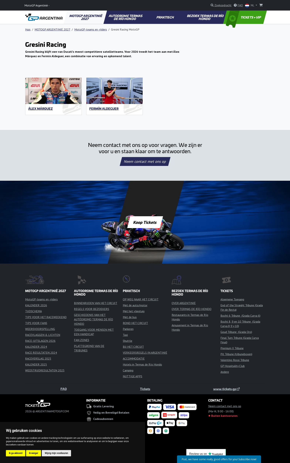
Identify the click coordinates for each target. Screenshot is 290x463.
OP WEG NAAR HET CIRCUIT (141, 299)
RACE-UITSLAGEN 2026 (40, 341)
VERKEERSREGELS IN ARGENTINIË (145, 352)
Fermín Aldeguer (104, 108)
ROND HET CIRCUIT (135, 323)
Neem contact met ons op (145, 161)
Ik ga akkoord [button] (15, 453)
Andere (224, 372)
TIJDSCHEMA (33, 311)
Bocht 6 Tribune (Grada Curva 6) (240, 315)
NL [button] (250, 5)
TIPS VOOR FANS (36, 323)
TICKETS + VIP (244, 17)
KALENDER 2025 (36, 364)
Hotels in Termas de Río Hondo (142, 364)
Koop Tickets (145, 222)
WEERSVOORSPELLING (40, 329)
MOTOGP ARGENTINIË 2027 (86, 17)
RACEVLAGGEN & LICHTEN (42, 335)
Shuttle (127, 341)
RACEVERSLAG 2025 (38, 358)
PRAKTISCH (165, 17)
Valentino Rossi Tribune (234, 360)
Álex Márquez (40, 108)
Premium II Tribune (232, 348)
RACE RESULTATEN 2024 (41, 352)
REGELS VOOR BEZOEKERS (91, 309)
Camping (128, 370)
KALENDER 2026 (36, 305)
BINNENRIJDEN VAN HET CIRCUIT (95, 303)
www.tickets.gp (226, 389)
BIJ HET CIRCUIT (133, 346)
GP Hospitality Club (232, 366)
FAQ (63, 389)
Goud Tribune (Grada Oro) (236, 332)
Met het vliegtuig (133, 311)
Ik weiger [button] (33, 453)
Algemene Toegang (232, 299)
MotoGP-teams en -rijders (90, 29)
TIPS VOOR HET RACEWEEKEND (46, 317)
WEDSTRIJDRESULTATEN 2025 (45, 370)
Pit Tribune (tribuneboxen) (236, 354)
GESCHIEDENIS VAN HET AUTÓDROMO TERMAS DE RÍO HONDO (93, 319)
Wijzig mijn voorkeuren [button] (56, 453)
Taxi (125, 335)
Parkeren (128, 329)
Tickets (145, 389)
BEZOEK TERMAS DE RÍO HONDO (205, 17)
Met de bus (130, 317)
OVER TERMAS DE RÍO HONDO (191, 309)
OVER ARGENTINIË (184, 303)
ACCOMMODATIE (134, 358)
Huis (28, 29)
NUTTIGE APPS (132, 376)
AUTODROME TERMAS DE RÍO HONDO (125, 17)
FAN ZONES (81, 340)
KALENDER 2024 (36, 346)
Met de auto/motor (135, 305)
